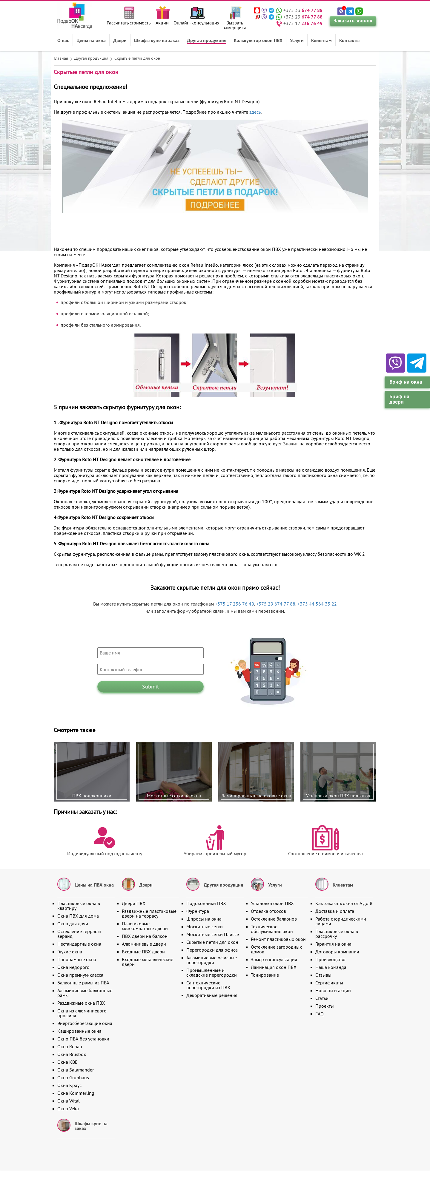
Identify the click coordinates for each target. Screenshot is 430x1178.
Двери (120, 40)
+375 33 (302, 10)
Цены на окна (91, 40)
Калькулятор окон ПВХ (258, 40)
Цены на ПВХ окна (94, 885)
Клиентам (321, 40)
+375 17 (302, 23)
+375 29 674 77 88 (275, 604)
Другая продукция (206, 40)
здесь (255, 112)
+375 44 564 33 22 (317, 604)
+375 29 (302, 17)
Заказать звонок (353, 20)
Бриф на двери (399, 399)
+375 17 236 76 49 (234, 604)
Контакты (349, 40)
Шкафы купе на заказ (156, 40)
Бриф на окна (405, 381)
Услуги (297, 40)
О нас (63, 40)
